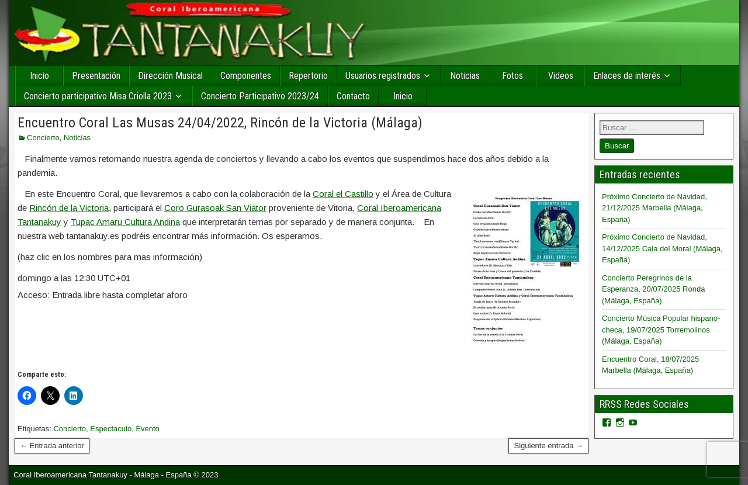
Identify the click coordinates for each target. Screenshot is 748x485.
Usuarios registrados (382, 75)
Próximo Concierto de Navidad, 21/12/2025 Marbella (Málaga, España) (654, 208)
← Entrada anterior (52, 445)
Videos (560, 75)
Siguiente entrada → (548, 445)
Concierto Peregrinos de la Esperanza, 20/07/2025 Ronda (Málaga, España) (653, 289)
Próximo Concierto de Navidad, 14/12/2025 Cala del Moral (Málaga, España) (662, 248)
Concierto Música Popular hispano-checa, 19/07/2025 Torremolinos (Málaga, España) (661, 329)
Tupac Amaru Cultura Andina (125, 222)
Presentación (96, 75)
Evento (147, 428)
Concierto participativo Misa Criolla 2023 (98, 96)
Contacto (353, 96)
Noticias (465, 75)
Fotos (512, 75)
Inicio (39, 75)
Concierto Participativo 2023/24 (260, 96)
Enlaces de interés (626, 75)
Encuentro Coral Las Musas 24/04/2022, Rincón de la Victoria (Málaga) (220, 123)
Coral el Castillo (343, 194)
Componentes (245, 75)
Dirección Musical (170, 75)
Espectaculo (110, 428)
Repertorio (308, 75)
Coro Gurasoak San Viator (215, 208)
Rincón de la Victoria (69, 208)
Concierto (43, 137)
